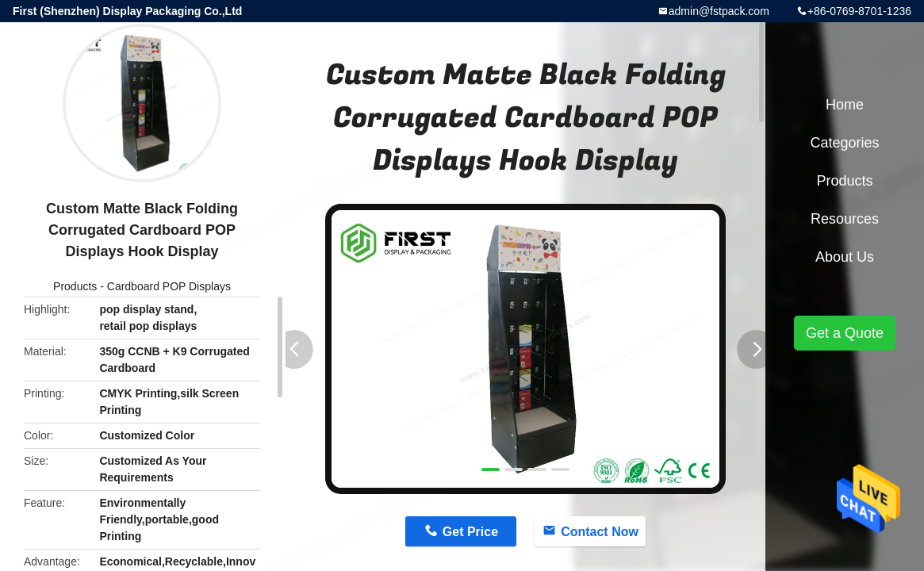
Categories (844, 143)
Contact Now (599, 531)
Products (75, 286)
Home (845, 105)
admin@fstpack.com (719, 11)
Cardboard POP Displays (169, 286)
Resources (845, 219)
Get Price (470, 531)
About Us (844, 257)
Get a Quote (845, 333)
